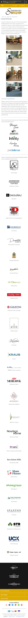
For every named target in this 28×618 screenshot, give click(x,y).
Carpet (8, 16)
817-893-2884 (12, 2)
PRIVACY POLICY (12, 616)
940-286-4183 (10, 1)
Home (3, 16)
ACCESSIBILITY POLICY (20, 616)
